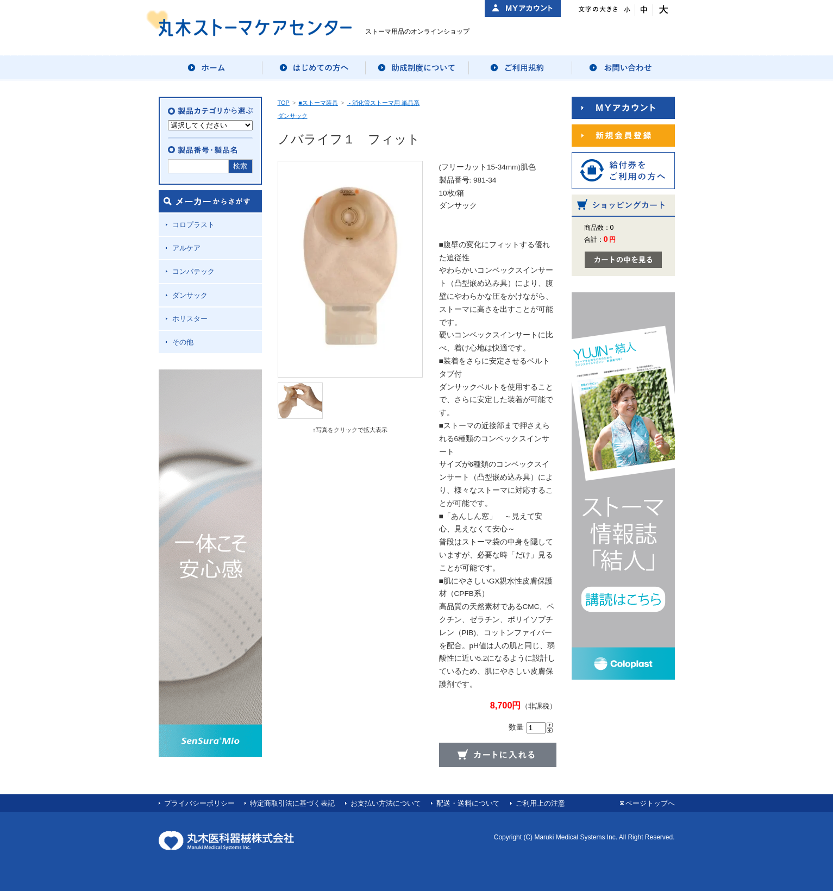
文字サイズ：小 (626, 10)
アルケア (186, 248)
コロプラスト (193, 225)
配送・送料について (468, 803)
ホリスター (190, 319)
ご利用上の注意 (540, 803)
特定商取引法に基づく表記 (292, 803)
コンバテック (193, 271)
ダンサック (190, 295)
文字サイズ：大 (662, 10)
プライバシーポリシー (199, 803)
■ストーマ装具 (318, 102)
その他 (182, 342)
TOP (284, 102)
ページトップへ (650, 803)
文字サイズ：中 (644, 10)
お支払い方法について (385, 803)
